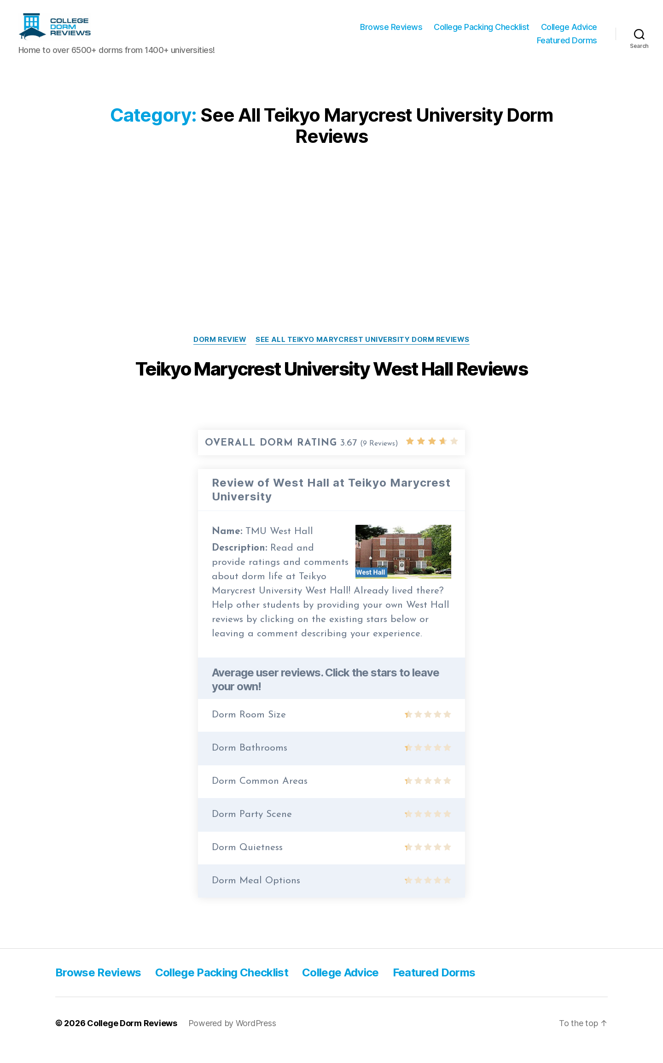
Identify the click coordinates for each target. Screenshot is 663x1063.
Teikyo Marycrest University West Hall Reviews (331, 382)
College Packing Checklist (481, 34)
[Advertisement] (331, 243)
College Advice (569, 34)
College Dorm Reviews (132, 1037)
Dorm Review (219, 353)
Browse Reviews (391, 34)
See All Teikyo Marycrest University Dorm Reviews (362, 353)
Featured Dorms (567, 47)
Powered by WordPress (232, 1037)
